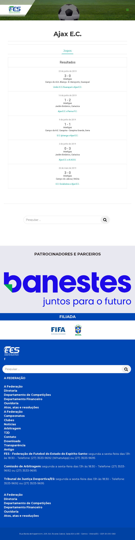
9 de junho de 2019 (67, 120)
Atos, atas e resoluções (21, 407)
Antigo (9, 449)
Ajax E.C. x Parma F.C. (67, 111)
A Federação (13, 386)
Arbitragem (12, 428)
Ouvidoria (11, 403)
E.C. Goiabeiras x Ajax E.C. (67, 184)
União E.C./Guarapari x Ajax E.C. (67, 87)
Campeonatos (14, 415)
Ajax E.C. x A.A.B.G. (67, 160)
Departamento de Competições (27, 394)
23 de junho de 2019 (68, 71)
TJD (7, 432)
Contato (10, 437)
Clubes (9, 420)
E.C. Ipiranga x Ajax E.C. (67, 135)
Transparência (14, 445)
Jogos (67, 50)
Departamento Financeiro (23, 399)
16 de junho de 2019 (68, 95)
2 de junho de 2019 (67, 144)
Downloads (12, 441)
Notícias (10, 424)
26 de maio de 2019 (67, 168)
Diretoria (10, 390)
